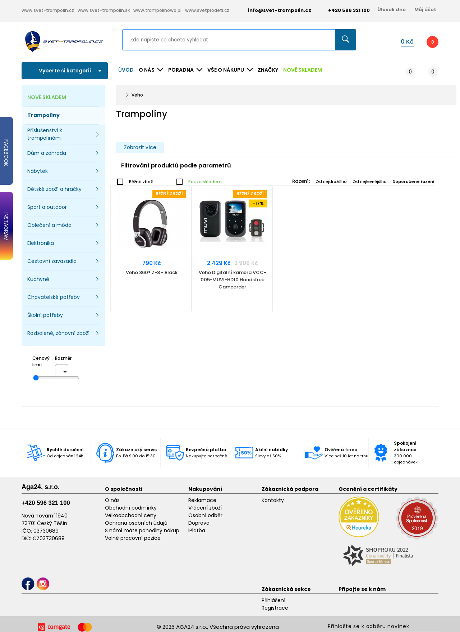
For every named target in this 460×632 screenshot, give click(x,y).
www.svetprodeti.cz (207, 10)
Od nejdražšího (331, 181)
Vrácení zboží (205, 507)
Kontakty (273, 500)
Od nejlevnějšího (370, 181)
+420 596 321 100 (46, 502)
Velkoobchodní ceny (130, 515)
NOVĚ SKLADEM (302, 69)
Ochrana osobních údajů (136, 522)
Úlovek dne (391, 9)
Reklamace (202, 500)
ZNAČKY (268, 69)
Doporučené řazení (413, 181)
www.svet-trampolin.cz (48, 10)
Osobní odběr (205, 515)
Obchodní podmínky (131, 507)
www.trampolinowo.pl (157, 10)
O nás (112, 500)
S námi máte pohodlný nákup (142, 530)
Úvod (126, 69)
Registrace (275, 607)
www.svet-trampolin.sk (104, 10)
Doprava (199, 522)
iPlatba (196, 530)
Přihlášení (273, 600)
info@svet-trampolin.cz (274, 10)
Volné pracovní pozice (133, 538)
